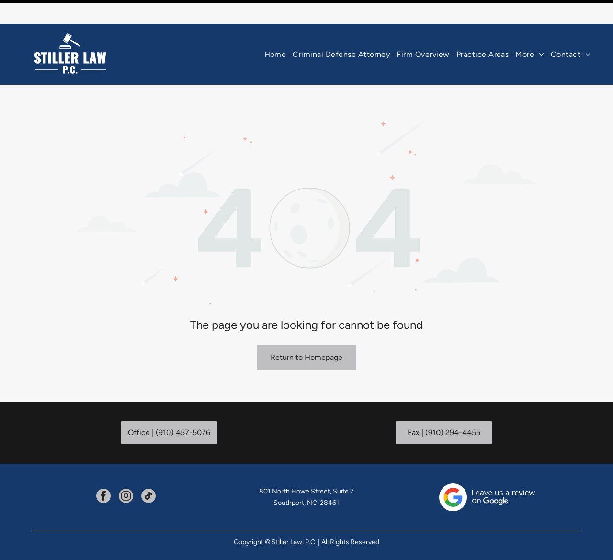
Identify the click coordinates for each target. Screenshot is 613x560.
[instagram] (126, 473)
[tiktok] (148, 473)
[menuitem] (276, 30)
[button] (482, 30)
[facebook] (103, 473)
